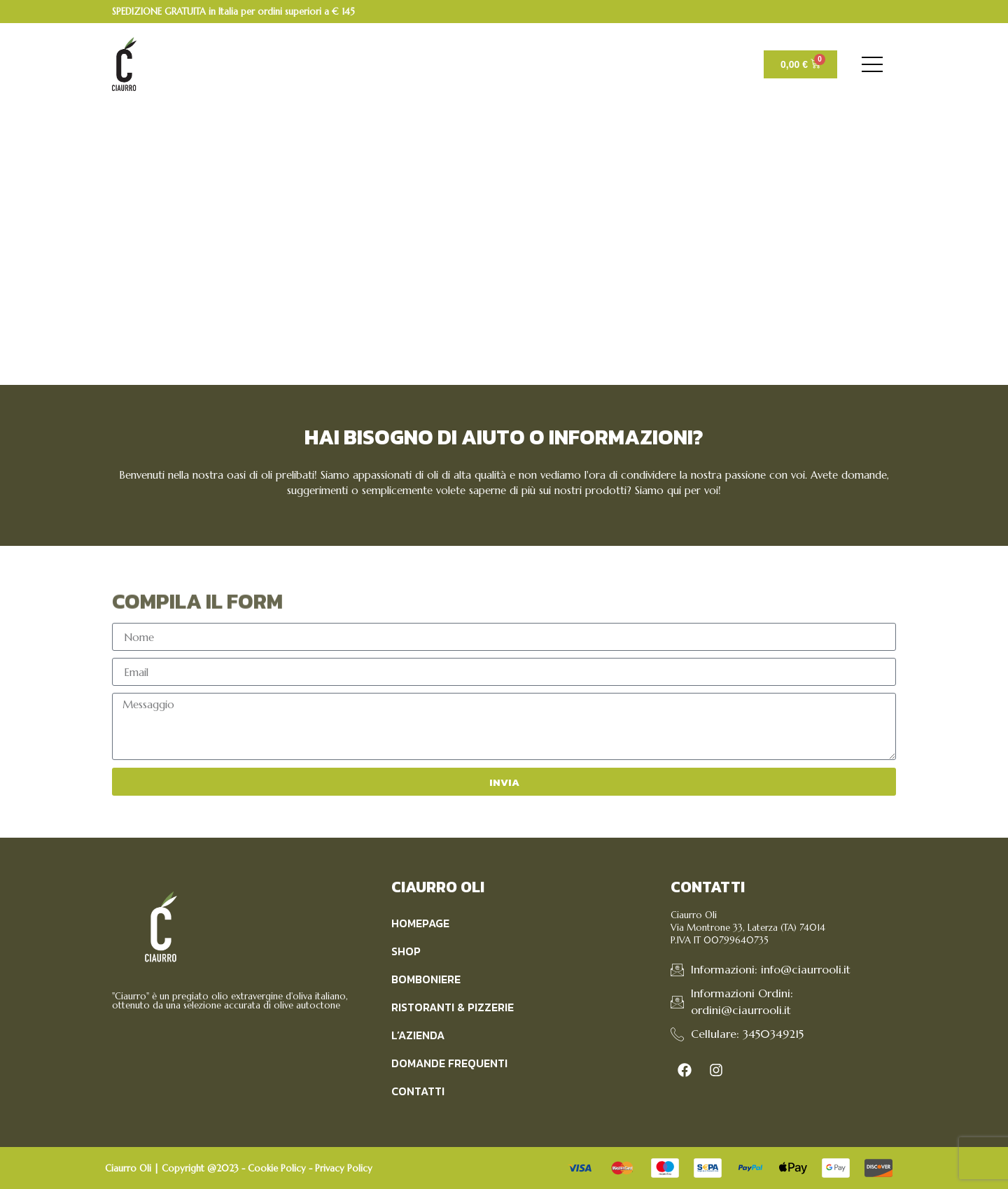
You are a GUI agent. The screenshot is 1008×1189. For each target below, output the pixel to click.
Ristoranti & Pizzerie (452, 1007)
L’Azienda (417, 1035)
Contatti (417, 1091)
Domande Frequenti (449, 1063)
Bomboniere (426, 979)
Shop (406, 951)
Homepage (420, 923)
